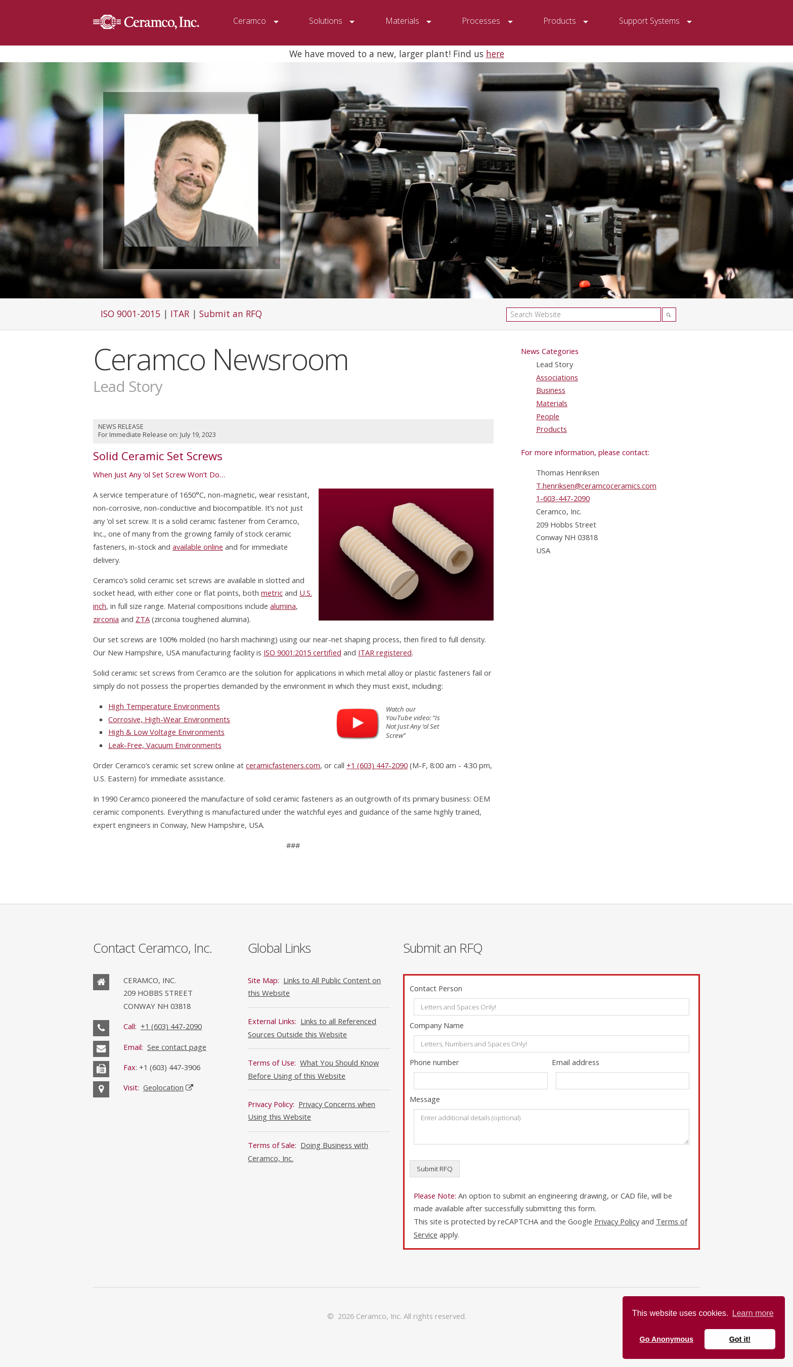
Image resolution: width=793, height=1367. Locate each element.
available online (197, 547)
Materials (402, 20)
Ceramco (249, 20)
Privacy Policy (616, 1221)
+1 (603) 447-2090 (377, 765)
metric (272, 593)
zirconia (106, 619)
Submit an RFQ (230, 313)
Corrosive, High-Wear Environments (169, 719)
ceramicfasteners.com (283, 765)
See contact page (176, 1047)
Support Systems (649, 20)
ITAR (179, 313)
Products (559, 20)
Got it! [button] (740, 1339)
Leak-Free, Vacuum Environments (165, 745)
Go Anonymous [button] (666, 1339)
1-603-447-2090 (563, 498)
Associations (557, 377)
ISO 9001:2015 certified (302, 652)
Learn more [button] (753, 1313)
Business (550, 390)
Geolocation (163, 1087)
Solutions (325, 20)
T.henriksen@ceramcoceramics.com (596, 485)
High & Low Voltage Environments (166, 732)
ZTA (143, 619)
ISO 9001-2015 (130, 313)
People (547, 416)
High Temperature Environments (164, 706)
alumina (283, 606)
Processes (481, 20)
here (495, 54)
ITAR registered (385, 652)
